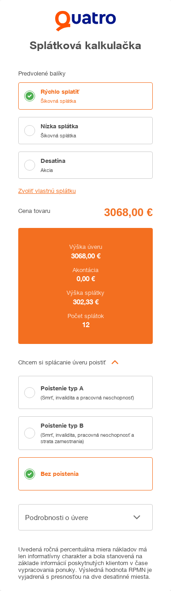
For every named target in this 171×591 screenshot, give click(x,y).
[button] (85, 362)
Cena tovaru (34, 210)
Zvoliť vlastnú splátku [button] (47, 190)
